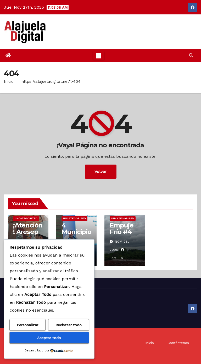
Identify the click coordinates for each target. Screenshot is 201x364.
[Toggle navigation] (98, 55)
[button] (191, 55)
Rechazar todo (68, 325)
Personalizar (27, 325)
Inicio (9, 81)
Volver (100, 171)
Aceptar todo (49, 338)
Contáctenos (178, 343)
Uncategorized (26, 218)
